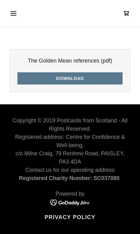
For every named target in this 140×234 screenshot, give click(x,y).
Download (70, 78)
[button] (21, 13)
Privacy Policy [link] (70, 217)
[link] (126, 13)
